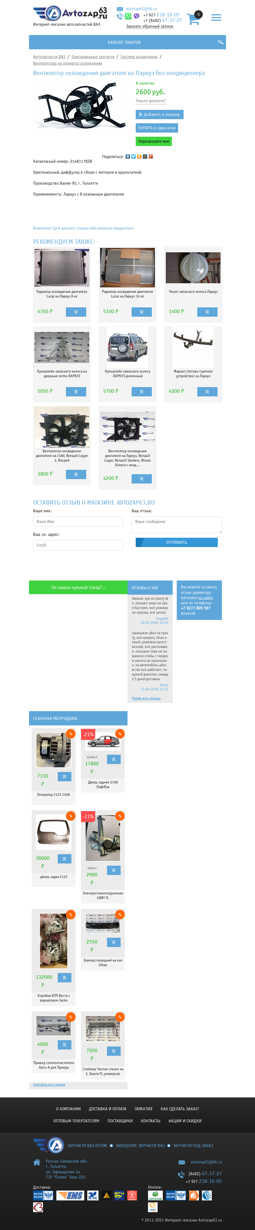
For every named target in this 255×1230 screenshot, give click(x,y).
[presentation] (74, 565)
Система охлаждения (139, 56)
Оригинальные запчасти (93, 56)
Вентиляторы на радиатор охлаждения (67, 63)
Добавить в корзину (162, 114)
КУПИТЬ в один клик (156, 127)
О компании (68, 1108)
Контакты (150, 1121)
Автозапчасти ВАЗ (49, 56)
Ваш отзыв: (142, 510)
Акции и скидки (185, 1121)
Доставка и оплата (107, 1108)
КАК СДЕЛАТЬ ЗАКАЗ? (180, 1108)
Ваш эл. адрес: (46, 534)
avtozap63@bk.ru (141, 8)
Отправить (176, 542)
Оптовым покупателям (76, 1121)
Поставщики (120, 1121)
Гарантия (143, 1108)
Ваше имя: (42, 510)
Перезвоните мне (153, 141)
